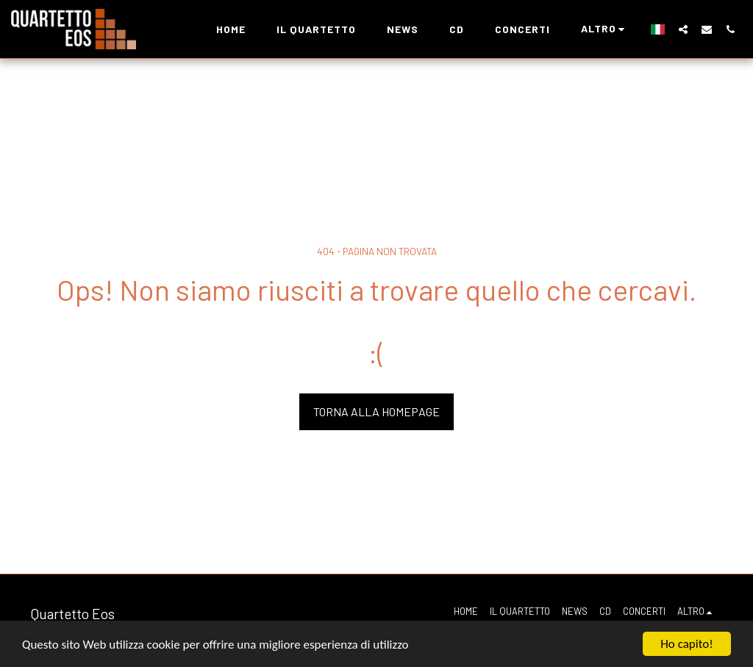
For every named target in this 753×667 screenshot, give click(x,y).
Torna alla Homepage (376, 411)
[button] (683, 29)
